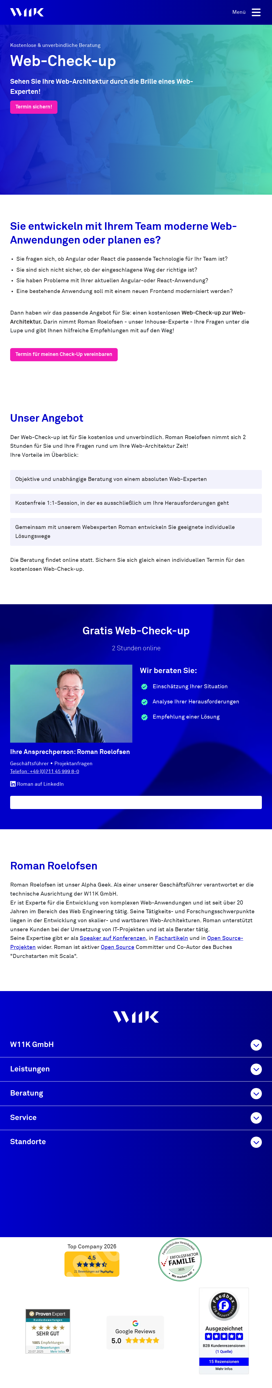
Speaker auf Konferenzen (113, 938)
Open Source (117, 947)
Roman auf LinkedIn (37, 784)
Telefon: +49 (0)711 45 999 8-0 (44, 771)
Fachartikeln (171, 938)
